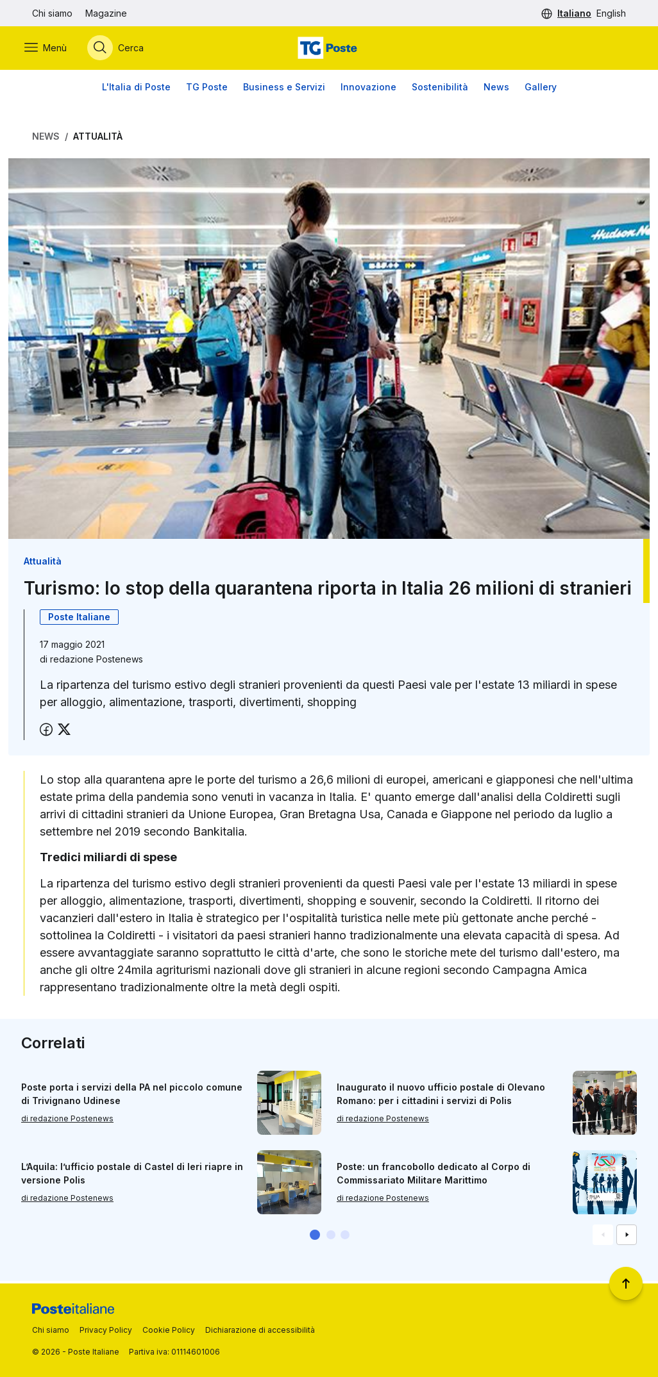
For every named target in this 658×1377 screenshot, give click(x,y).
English (611, 13)
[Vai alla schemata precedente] (603, 1237)
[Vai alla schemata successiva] (626, 1237)
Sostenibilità (440, 89)
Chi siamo (52, 13)
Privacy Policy (106, 1330)
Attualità (97, 138)
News (496, 89)
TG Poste (207, 89)
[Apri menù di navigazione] (53, 49)
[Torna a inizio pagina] (626, 1283)
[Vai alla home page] (329, 49)
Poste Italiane (79, 619)
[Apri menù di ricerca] (123, 49)
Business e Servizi (284, 89)
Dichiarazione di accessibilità (260, 1330)
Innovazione (368, 89)
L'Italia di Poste (136, 89)
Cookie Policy (168, 1330)
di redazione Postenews (67, 1121)
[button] (315, 1237)
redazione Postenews (96, 661)
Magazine (106, 13)
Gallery (541, 89)
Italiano (574, 13)
